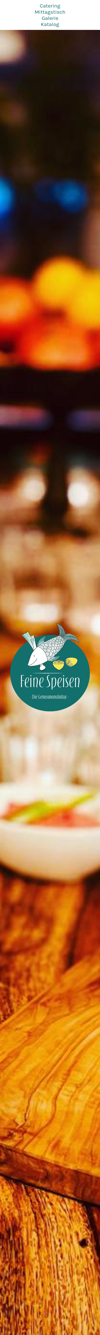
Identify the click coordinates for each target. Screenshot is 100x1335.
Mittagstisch (50, 12)
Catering (50, 6)
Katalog (50, 24)
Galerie (50, 18)
